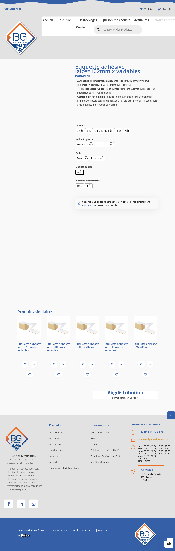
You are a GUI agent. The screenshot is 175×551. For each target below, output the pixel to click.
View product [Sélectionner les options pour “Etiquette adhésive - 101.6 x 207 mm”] (92, 364)
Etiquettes (54, 438)
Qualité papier (84, 166)
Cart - (166, 8)
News (94, 438)
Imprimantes (56, 450)
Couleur (80, 125)
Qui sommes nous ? (116, 20)
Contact (81, 27)
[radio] (80, 130)
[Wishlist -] (147, 8)
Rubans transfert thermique (64, 467)
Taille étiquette (84, 139)
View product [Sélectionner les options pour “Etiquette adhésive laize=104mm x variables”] (121, 364)
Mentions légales (100, 461)
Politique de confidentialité (105, 450)
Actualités (141, 20)
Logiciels (53, 461)
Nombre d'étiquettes (88, 180)
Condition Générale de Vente (106, 456)
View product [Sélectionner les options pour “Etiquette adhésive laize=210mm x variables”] (63, 364)
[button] (29, 374)
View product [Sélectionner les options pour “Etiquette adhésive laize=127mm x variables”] (34, 364)
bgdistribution (125, 392)
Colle (78, 153)
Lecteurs (53, 456)
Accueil (48, 20)
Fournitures (55, 444)
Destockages (88, 20)
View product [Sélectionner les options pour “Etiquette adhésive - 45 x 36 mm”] (150, 364)
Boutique (64, 20)
